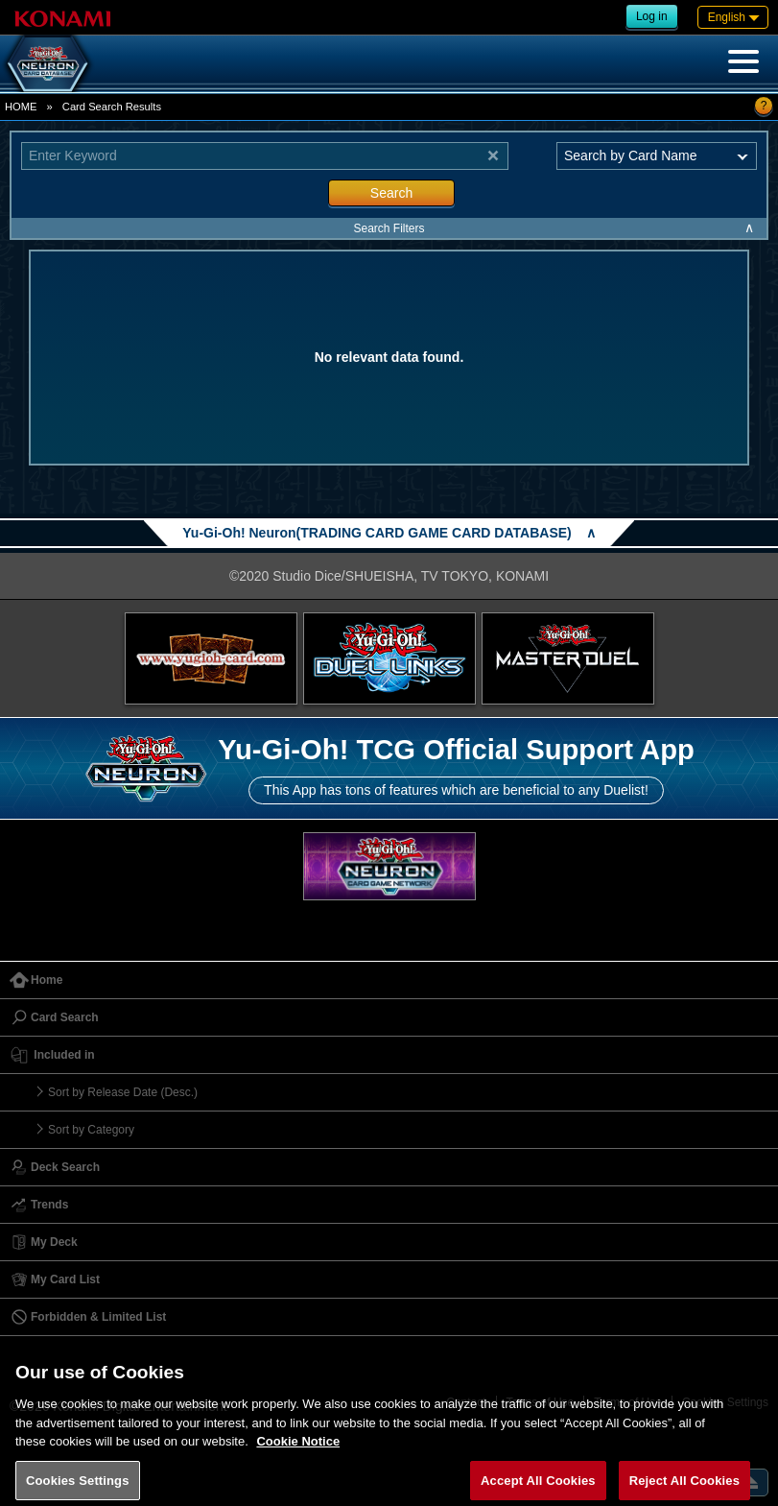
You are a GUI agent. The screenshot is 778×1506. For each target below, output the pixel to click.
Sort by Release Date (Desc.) (123, 1092)
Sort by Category (91, 1129)
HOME (21, 106)
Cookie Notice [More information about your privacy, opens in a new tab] (298, 1451)
